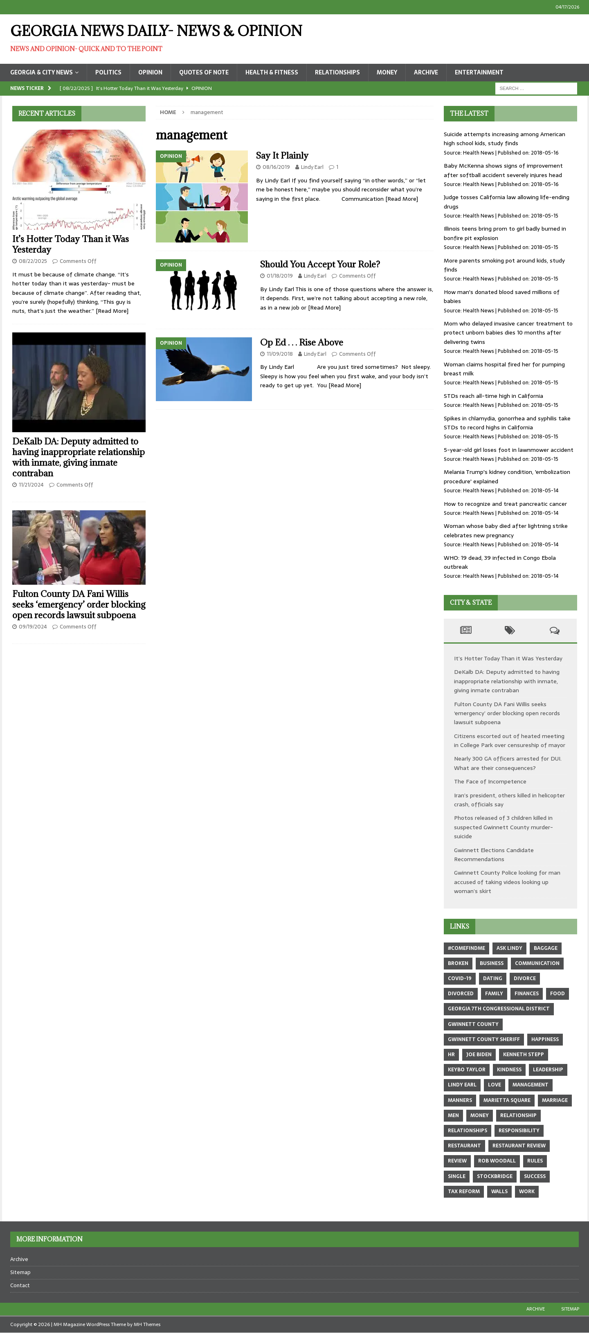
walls (499, 1191)
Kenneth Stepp (523, 1054)
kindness (509, 1070)
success (535, 1176)
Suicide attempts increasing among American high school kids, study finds (504, 139)
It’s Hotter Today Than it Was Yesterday (70, 244)
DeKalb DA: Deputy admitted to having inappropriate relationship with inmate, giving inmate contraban (78, 457)
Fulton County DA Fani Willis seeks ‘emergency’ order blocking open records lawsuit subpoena (79, 604)
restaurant (464, 1146)
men (453, 1115)
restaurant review (519, 1146)
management (531, 1085)
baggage (546, 948)
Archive (426, 72)
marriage (555, 1100)
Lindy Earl (312, 167)
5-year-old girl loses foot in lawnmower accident (508, 449)
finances (527, 994)
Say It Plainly (282, 155)
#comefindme (466, 948)
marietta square (507, 1100)
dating (492, 978)
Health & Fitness (271, 72)
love (494, 1085)
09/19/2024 (33, 626)
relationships (467, 1131)
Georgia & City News (41, 72)
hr (451, 1054)
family (494, 994)
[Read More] (401, 198)
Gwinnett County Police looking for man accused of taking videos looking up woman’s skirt (507, 881)
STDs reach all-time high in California (493, 395)
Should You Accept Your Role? (320, 264)
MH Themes (147, 1324)
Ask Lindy (509, 948)
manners (460, 1100)
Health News (478, 152)
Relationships (337, 72)
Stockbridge (495, 1176)
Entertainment (479, 72)
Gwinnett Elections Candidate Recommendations (494, 855)
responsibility (519, 1131)
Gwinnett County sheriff (484, 1039)
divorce (525, 978)
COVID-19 (460, 978)
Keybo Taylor (467, 1070)
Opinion (150, 72)
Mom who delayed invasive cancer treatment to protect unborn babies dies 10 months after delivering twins (508, 332)
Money (387, 72)
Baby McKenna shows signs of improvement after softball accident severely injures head (503, 170)
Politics (108, 72)
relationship (518, 1115)
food (557, 994)
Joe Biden (479, 1054)
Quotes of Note (204, 72)
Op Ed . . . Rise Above (301, 342)
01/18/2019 (280, 276)
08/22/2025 (33, 261)
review (457, 1161)
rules (535, 1161)
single (456, 1176)
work (527, 1191)
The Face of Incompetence (490, 781)
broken (458, 963)
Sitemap (20, 1272)
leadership (548, 1070)
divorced (461, 994)
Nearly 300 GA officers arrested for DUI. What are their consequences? (508, 763)
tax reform (464, 1191)
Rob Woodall (497, 1161)
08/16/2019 (276, 167)
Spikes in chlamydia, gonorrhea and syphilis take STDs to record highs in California (507, 423)
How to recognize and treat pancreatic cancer (505, 503)
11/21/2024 (31, 484)
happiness (545, 1039)
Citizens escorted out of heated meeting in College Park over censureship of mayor (509, 741)
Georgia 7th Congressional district (499, 1009)
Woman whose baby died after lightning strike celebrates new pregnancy (506, 530)
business (492, 963)
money (479, 1115)
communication (537, 963)
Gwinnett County (473, 1024)
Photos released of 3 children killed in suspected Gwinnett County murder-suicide (503, 827)
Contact (20, 1285)
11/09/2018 (280, 354)
